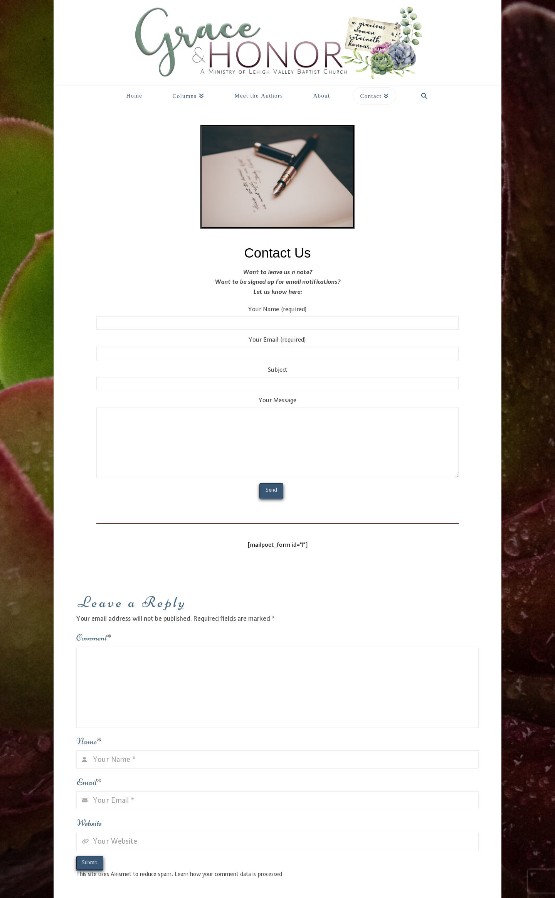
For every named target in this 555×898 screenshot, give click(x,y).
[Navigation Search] (424, 93)
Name (88, 741)
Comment (93, 637)
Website (89, 823)
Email (88, 782)
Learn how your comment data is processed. (229, 874)
